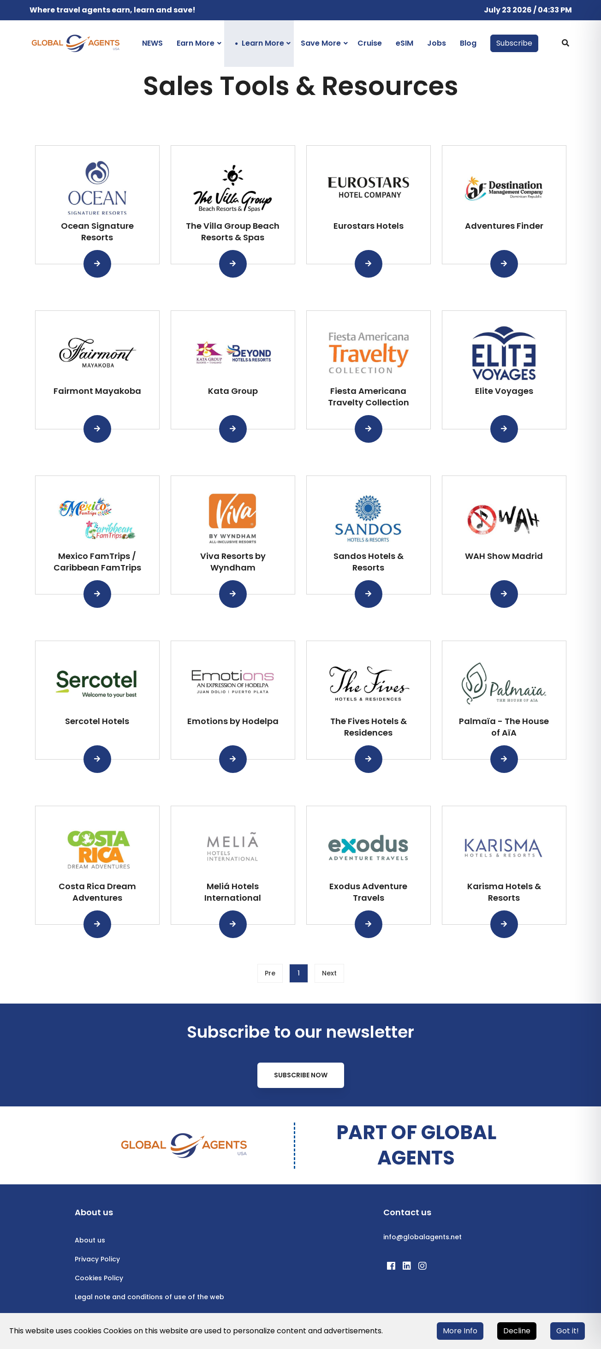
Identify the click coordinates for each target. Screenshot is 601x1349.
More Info (460, 1330)
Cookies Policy (99, 1278)
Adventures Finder (504, 226)
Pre (270, 973)
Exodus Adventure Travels (368, 891)
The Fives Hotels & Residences (368, 726)
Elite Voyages (504, 391)
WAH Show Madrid (504, 556)
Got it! (567, 1330)
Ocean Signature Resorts (97, 231)
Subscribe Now (300, 1075)
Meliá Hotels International (232, 891)
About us (90, 1240)
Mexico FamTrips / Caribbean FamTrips (97, 561)
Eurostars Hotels (368, 226)
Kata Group (233, 391)
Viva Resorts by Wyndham (233, 561)
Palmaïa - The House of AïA (504, 726)
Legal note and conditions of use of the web (149, 1296)
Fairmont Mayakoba (97, 391)
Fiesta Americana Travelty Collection (368, 396)
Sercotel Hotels (97, 721)
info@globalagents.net (422, 1237)
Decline (516, 1330)
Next (329, 973)
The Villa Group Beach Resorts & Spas (233, 231)
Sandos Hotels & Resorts (368, 561)
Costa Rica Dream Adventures (97, 891)
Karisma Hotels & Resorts (504, 891)
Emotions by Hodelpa (233, 721)
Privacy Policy (97, 1259)
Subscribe (514, 43)
